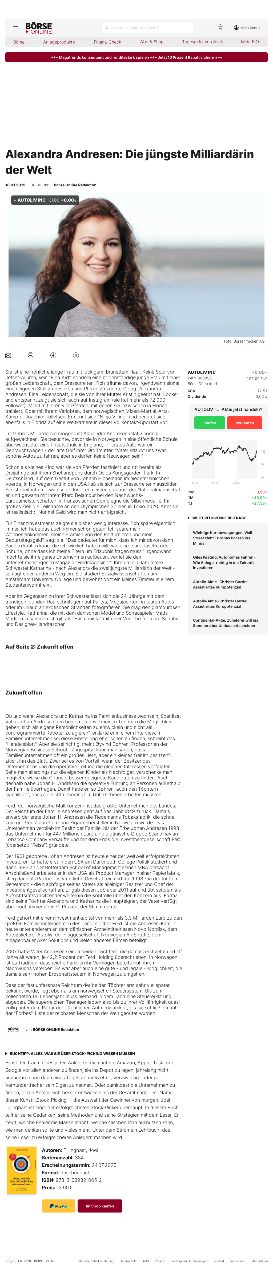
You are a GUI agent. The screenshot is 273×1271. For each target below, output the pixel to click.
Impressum (237, 1261)
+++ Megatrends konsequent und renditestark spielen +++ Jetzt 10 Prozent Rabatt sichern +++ (136, 57)
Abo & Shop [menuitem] (152, 41)
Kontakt (219, 1261)
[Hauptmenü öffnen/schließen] (15, 28)
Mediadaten (259, 1261)
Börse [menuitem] (19, 42)
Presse (159, 1261)
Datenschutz (128, 1261)
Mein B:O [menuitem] (250, 41)
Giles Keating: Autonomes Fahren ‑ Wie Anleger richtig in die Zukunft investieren (224, 562)
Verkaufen (244, 423)
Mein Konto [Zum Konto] (247, 27)
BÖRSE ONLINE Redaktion (56, 1029)
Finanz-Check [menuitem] (107, 42)
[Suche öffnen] (147, 27)
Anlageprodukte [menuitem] (59, 42)
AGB (146, 1261)
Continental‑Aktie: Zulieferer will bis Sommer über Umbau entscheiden (225, 623)
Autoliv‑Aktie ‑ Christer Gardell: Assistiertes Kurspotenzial (221, 584)
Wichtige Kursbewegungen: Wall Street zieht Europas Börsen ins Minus (222, 537)
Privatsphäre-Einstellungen (188, 1261)
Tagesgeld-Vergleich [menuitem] (202, 41)
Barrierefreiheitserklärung (96, 1261)
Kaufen (209, 423)
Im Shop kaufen (100, 1206)
